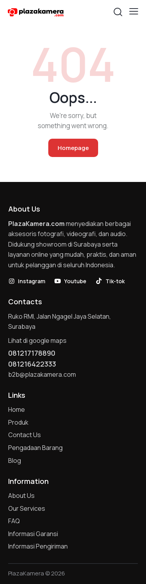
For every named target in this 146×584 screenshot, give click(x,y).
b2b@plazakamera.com (42, 374)
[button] (133, 11)
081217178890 (31, 352)
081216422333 (32, 363)
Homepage (73, 148)
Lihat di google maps (37, 340)
